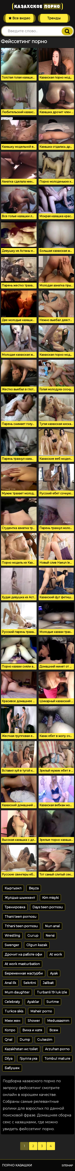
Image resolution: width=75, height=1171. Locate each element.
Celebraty (12, 1002)
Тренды (54, 18)
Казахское (37, 6)
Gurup (32, 935)
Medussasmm (58, 1021)
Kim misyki (50, 898)
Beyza (34, 888)
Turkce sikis (14, 1011)
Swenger (12, 945)
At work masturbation (22, 964)
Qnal (8, 1040)
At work (55, 954)
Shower (34, 1021)
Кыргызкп (13, 888)
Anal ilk (10, 983)
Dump (25, 1040)
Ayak (54, 973)
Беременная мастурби (24, 973)
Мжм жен (12, 1021)
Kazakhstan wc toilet (21, 1049)
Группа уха (28, 1058)
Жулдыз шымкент (20, 898)
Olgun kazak (36, 945)
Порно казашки (17, 1165)
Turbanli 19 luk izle (52, 992)
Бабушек (12, 1068)
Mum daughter (17, 992)
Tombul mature (57, 1058)
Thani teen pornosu (20, 917)
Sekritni (29, 983)
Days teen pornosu (47, 907)
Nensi (50, 935)
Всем (53, 1030)
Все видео (19, 18)
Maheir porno (41, 1011)
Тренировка (15, 907)
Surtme (52, 1002)
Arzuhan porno (57, 1049)
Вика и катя (32, 1030)
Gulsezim (44, 1040)
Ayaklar (33, 1002)
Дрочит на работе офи (23, 954)
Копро (10, 1030)
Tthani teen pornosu (21, 926)
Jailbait (48, 983)
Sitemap (67, 1165)
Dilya (8, 1058)
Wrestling (12, 935)
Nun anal (52, 926)
